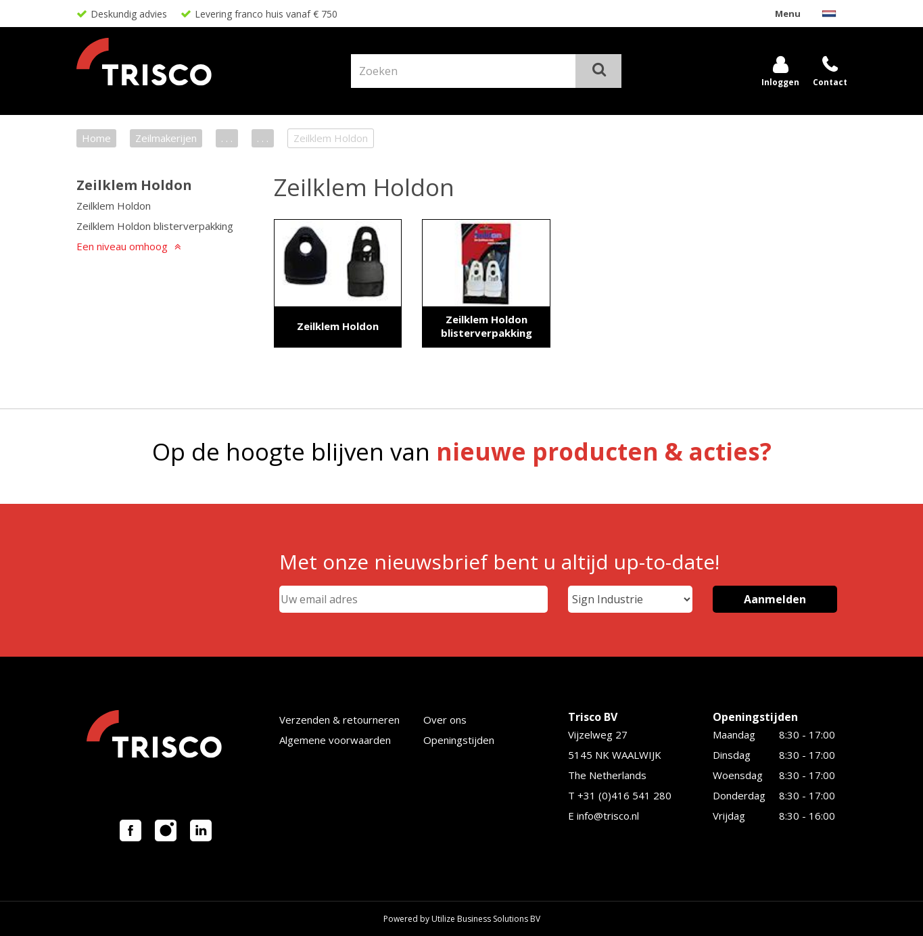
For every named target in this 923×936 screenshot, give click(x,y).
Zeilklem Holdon (134, 185)
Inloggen (780, 82)
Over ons (445, 719)
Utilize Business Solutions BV (485, 919)
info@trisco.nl (608, 815)
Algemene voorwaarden (335, 740)
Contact (830, 82)
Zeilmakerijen (166, 138)
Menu (788, 13)
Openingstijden (458, 740)
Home (96, 138)
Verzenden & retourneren (339, 719)
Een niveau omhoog (122, 246)
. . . (227, 138)
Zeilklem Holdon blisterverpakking (154, 226)
